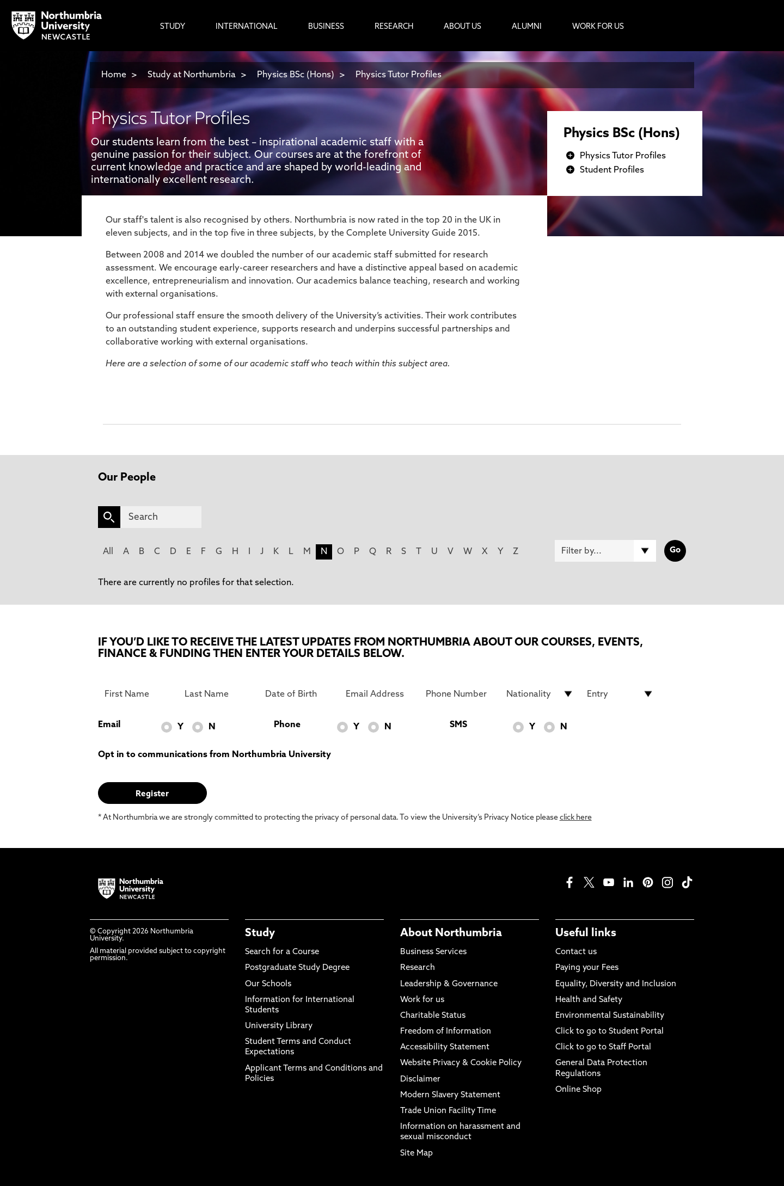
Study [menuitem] (172, 27)
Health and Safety (588, 1000)
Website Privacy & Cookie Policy (461, 1063)
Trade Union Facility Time (448, 1111)
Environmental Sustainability (609, 1016)
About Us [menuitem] (462, 27)
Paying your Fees (586, 968)
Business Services (433, 952)
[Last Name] (218, 694)
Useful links (585, 933)
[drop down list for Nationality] (540, 694)
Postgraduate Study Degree (297, 968)
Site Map (416, 1154)
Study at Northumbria (192, 75)
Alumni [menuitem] (527, 27)
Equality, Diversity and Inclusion (615, 984)
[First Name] (138, 694)
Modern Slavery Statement (450, 1095)
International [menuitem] (247, 27)
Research (417, 968)
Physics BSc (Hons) (295, 75)
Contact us (576, 952)
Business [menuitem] (326, 27)
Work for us (422, 1000)
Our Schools (268, 984)
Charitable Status (432, 1016)
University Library (279, 1026)
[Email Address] (379, 694)
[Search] (160, 517)
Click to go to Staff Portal (603, 1047)
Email (109, 725)
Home (113, 75)
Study (260, 933)
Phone (287, 725)
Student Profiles (612, 170)
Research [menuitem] (394, 27)
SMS (458, 725)
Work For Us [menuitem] (598, 27)
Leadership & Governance (449, 984)
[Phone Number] (459, 694)
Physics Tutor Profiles (399, 75)
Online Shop (578, 1090)
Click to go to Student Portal (609, 1032)
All (108, 552)
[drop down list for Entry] (620, 694)
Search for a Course (282, 952)
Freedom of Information (445, 1032)
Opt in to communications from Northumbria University (214, 755)
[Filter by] (605, 551)
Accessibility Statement (444, 1047)
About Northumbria (451, 933)
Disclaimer (420, 1080)
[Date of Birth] (299, 694)
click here (576, 818)
